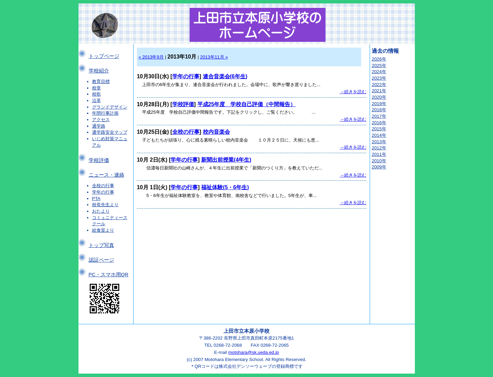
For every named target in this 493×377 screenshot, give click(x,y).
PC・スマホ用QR (108, 274)
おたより (101, 211)
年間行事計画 (105, 113)
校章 (96, 88)
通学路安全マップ (109, 132)
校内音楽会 (216, 132)
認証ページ (101, 260)
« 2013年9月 (151, 57)
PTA (96, 198)
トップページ (104, 56)
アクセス (101, 119)
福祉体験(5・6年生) (225, 187)
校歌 (96, 94)
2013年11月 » (214, 57)
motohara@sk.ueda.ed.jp (253, 352)
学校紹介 (99, 70)
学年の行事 (103, 192)
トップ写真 (101, 245)
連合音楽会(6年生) (225, 76)
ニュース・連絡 (106, 175)
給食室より (103, 230)
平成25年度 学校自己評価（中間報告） (246, 104)
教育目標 (101, 81)
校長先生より (105, 204)
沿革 (96, 100)
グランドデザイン (109, 107)
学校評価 (99, 160)
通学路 (98, 126)
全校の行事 (103, 185)
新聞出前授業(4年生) (226, 160)
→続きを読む (353, 91)
